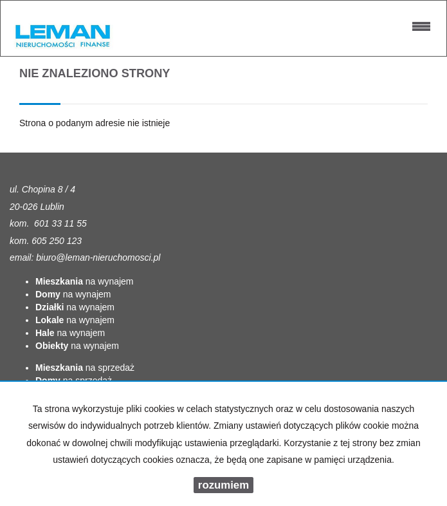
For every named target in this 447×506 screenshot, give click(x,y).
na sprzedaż (84, 367)
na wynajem (84, 281)
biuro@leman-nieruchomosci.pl (98, 257)
